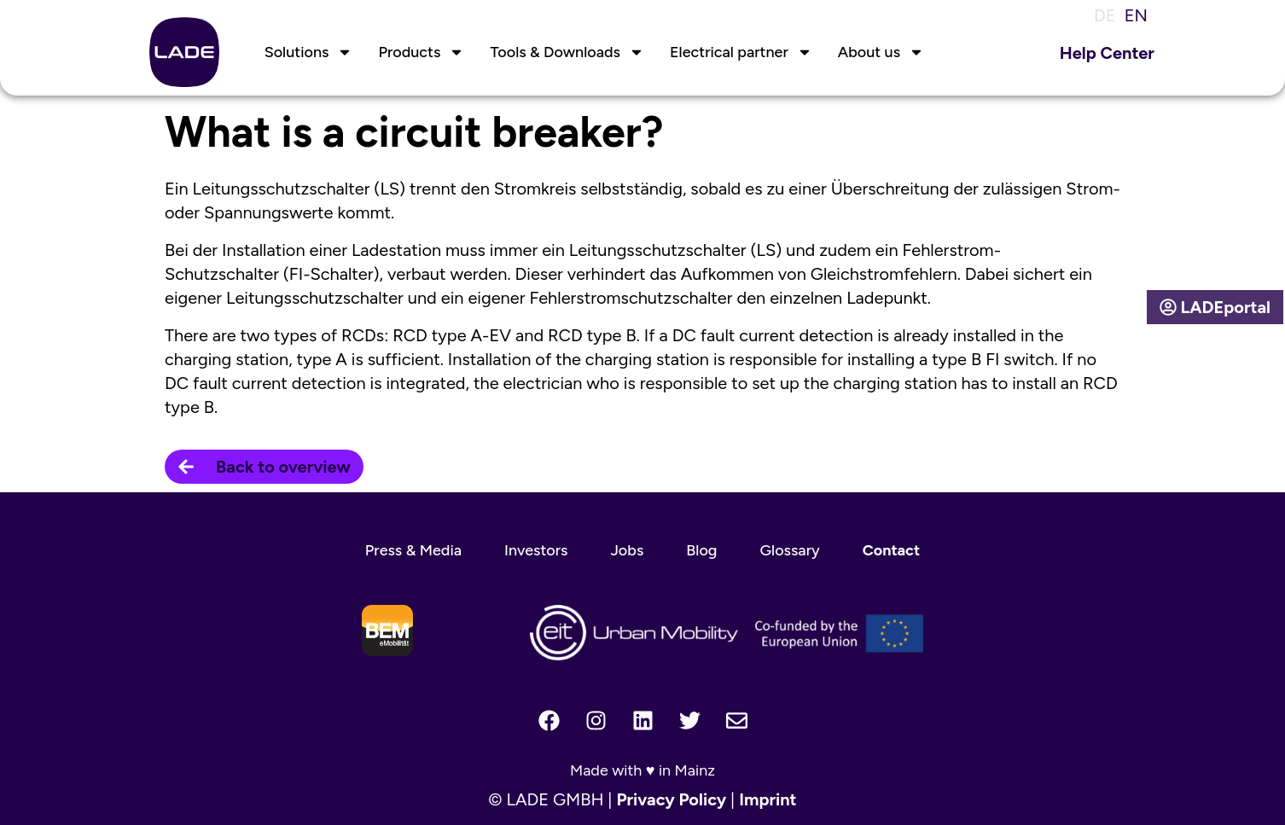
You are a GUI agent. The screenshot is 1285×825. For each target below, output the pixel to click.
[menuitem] (1100, 15)
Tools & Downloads (567, 52)
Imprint (767, 799)
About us (881, 52)
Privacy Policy (671, 799)
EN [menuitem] (1136, 15)
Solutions (309, 52)
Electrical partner (741, 52)
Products (421, 52)
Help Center (1107, 53)
